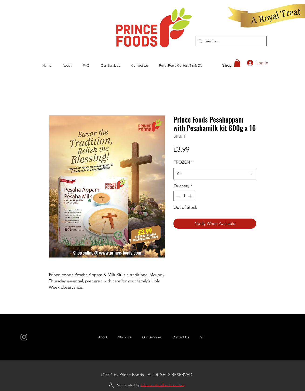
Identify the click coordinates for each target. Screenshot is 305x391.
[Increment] (190, 196)
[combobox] (214, 174)
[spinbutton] (184, 196)
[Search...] (231, 41)
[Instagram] (23, 337)
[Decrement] (177, 196)
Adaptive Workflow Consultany (162, 385)
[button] (237, 63)
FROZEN (183, 162)
